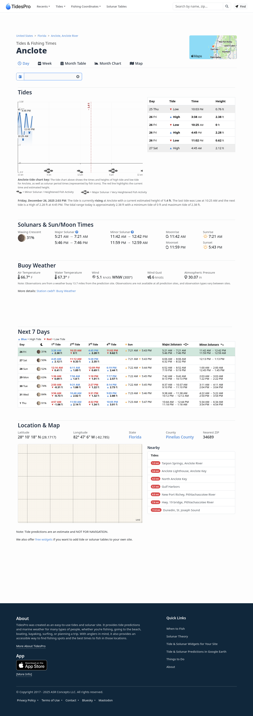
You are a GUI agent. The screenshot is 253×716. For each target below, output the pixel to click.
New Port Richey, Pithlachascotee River (183, 494)
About (170, 667)
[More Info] (24, 674)
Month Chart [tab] (108, 63)
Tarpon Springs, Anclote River (177, 463)
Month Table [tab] (73, 63)
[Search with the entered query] (227, 6)
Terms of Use (51, 700)
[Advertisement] (126, 23)
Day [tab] (23, 63)
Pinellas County (180, 437)
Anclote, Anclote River (64, 36)
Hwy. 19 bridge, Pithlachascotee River (182, 502)
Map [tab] (136, 63)
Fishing (84, 6)
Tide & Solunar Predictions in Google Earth (196, 651)
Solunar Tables (117, 6)
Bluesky (87, 700)
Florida (42, 36)
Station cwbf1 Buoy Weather (56, 291)
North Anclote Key (169, 479)
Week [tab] (45, 63)
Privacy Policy (26, 700)
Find (240, 6)
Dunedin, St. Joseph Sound (175, 510)
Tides (59, 6)
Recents (42, 6)
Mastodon (106, 700)
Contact (70, 700)
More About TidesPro (31, 646)
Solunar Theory (177, 636)
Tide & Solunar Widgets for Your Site (192, 644)
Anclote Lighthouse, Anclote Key (178, 471)
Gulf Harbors (165, 486)
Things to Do (175, 659)
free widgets (43, 539)
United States (24, 36)
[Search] (198, 6)
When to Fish (175, 629)
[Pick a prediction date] (20, 76)
